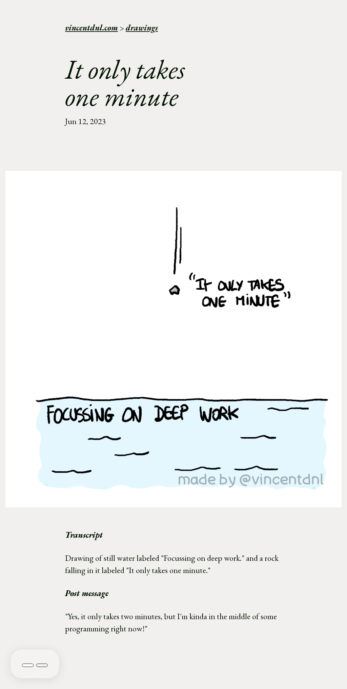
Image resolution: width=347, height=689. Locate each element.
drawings (142, 27)
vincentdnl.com (91, 27)
